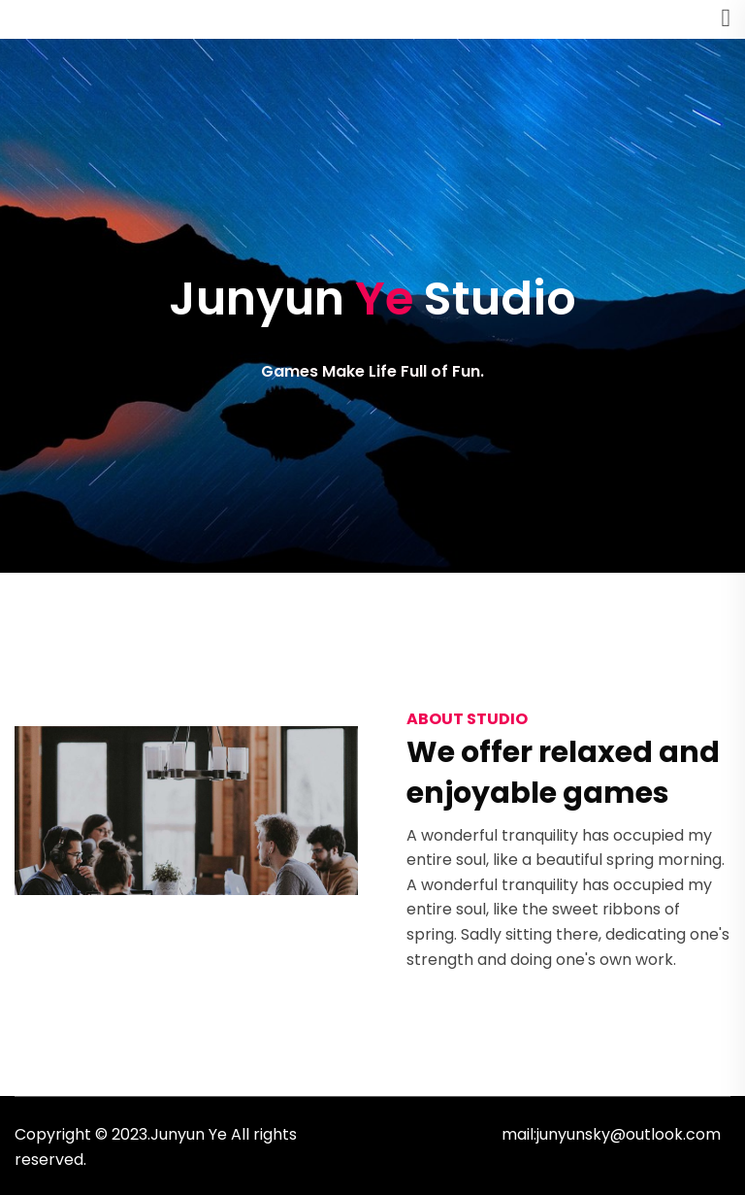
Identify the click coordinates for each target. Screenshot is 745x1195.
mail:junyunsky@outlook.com (611, 1134)
